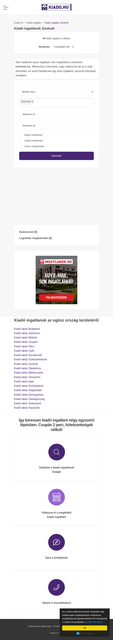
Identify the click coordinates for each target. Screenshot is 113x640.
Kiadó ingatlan (33, 22)
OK (84, 627)
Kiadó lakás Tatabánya (27, 368)
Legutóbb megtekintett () (35, 238)
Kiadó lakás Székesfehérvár (30, 359)
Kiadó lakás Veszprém (27, 377)
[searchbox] (42, 103)
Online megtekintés (34, 146)
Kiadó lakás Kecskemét (28, 355)
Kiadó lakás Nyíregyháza (29, 394)
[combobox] (56, 102)
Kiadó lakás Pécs (24, 346)
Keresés (57, 155)
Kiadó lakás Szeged (26, 341)
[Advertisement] (56, 196)
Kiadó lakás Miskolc (26, 337)
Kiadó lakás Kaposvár (27, 407)
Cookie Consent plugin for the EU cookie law (84, 633)
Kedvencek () (28, 232)
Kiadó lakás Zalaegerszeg (29, 399)
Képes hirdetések (33, 135)
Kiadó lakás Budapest (27, 328)
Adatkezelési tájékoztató (40, 626)
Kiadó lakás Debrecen (27, 333)
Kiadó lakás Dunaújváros (29, 385)
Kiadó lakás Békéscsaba (28, 372)
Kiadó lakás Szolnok (26, 364)
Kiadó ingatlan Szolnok (56, 22)
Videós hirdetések (33, 140)
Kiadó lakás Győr (24, 350)
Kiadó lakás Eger (24, 381)
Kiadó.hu (18, 22)
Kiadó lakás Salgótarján (28, 390)
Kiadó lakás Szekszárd (27, 403)
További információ (94, 622)
